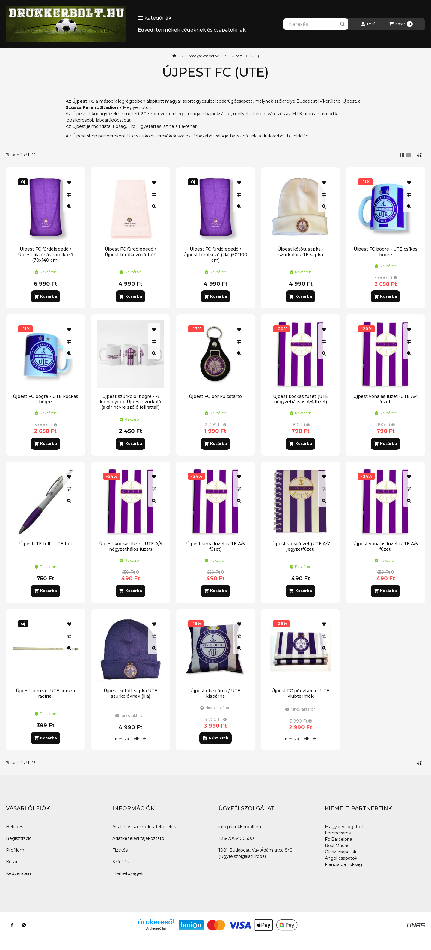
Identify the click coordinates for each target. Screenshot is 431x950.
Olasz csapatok (340, 852)
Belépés (14, 826)
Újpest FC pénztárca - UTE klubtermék (300, 693)
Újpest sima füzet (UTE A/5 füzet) (215, 546)
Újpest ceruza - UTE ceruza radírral (45, 693)
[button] (155, 18)
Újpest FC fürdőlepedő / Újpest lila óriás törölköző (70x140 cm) (45, 254)
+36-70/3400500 (236, 838)
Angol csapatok (341, 858)
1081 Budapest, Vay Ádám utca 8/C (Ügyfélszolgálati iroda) (255, 853)
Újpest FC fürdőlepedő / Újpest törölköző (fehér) (130, 251)
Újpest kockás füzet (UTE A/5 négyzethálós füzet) (130, 546)
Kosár (12, 861)
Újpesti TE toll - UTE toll (45, 543)
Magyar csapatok (204, 56)
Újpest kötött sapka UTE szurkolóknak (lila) (130, 693)
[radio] (408, 154)
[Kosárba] (45, 296)
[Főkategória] (174, 56)
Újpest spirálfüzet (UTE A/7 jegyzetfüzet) (300, 546)
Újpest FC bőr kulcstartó (215, 396)
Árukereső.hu (156, 928)
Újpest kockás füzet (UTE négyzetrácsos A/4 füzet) (300, 399)
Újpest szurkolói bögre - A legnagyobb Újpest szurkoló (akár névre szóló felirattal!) (130, 402)
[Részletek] (215, 738)
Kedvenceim (19, 873)
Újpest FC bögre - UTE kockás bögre (45, 399)
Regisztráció (19, 838)
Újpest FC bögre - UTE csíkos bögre (386, 251)
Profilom (15, 850)
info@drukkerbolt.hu (239, 826)
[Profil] (369, 24)
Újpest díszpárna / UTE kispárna (215, 693)
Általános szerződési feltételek (144, 826)
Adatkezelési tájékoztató (138, 838)
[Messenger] (24, 925)
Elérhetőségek (127, 873)
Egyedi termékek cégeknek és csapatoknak (192, 30)
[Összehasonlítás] (69, 194)
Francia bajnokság (343, 864)
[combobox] (316, 24)
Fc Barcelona (338, 839)
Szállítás (120, 861)
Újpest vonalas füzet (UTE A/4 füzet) (385, 399)
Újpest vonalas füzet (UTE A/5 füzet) (385, 546)
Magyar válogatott (344, 826)
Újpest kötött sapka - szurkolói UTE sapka (301, 251)
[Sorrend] (419, 154)
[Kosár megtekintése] (401, 24)
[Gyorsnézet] (69, 206)
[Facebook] (12, 925)
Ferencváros (338, 833)
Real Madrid (337, 845)
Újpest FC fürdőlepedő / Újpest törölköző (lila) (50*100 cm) (215, 254)
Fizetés (120, 850)
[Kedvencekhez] (69, 182)
